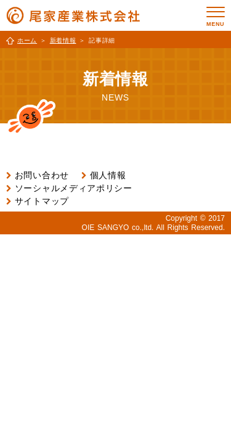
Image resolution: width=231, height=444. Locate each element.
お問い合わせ (42, 175)
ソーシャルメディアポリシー (73, 188)
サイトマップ (42, 201)
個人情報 (108, 175)
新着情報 (63, 40)
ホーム (27, 40)
